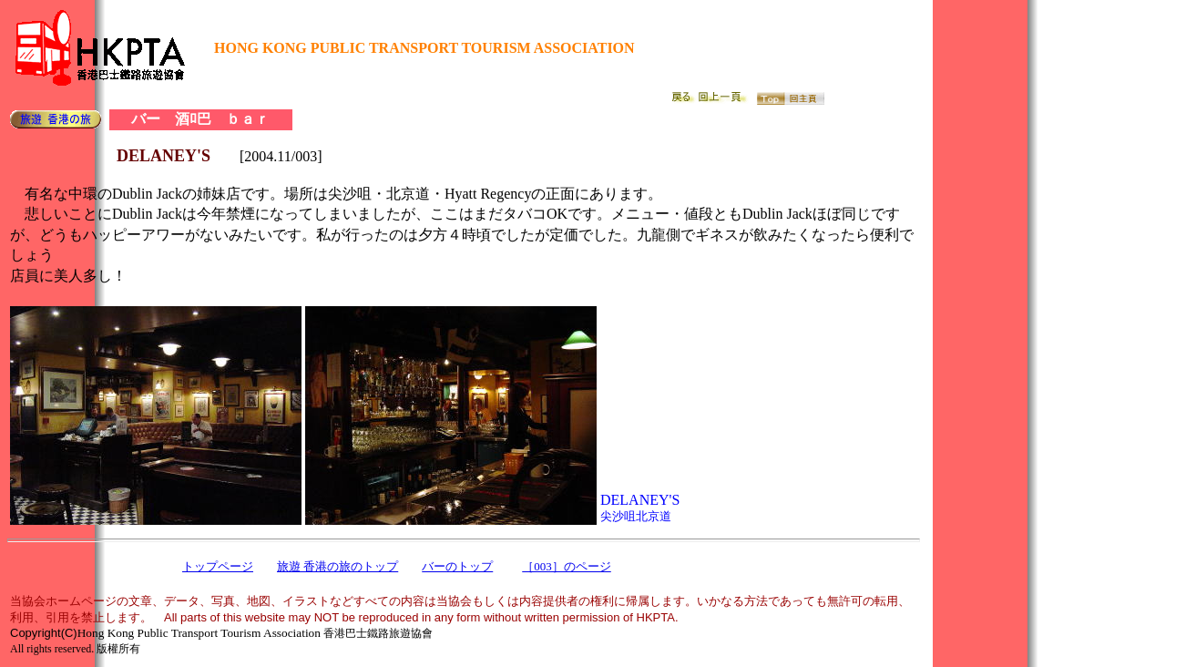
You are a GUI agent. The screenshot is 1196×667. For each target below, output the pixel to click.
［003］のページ (566, 566)
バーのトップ (457, 566)
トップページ (217, 566)
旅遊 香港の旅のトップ (337, 566)
